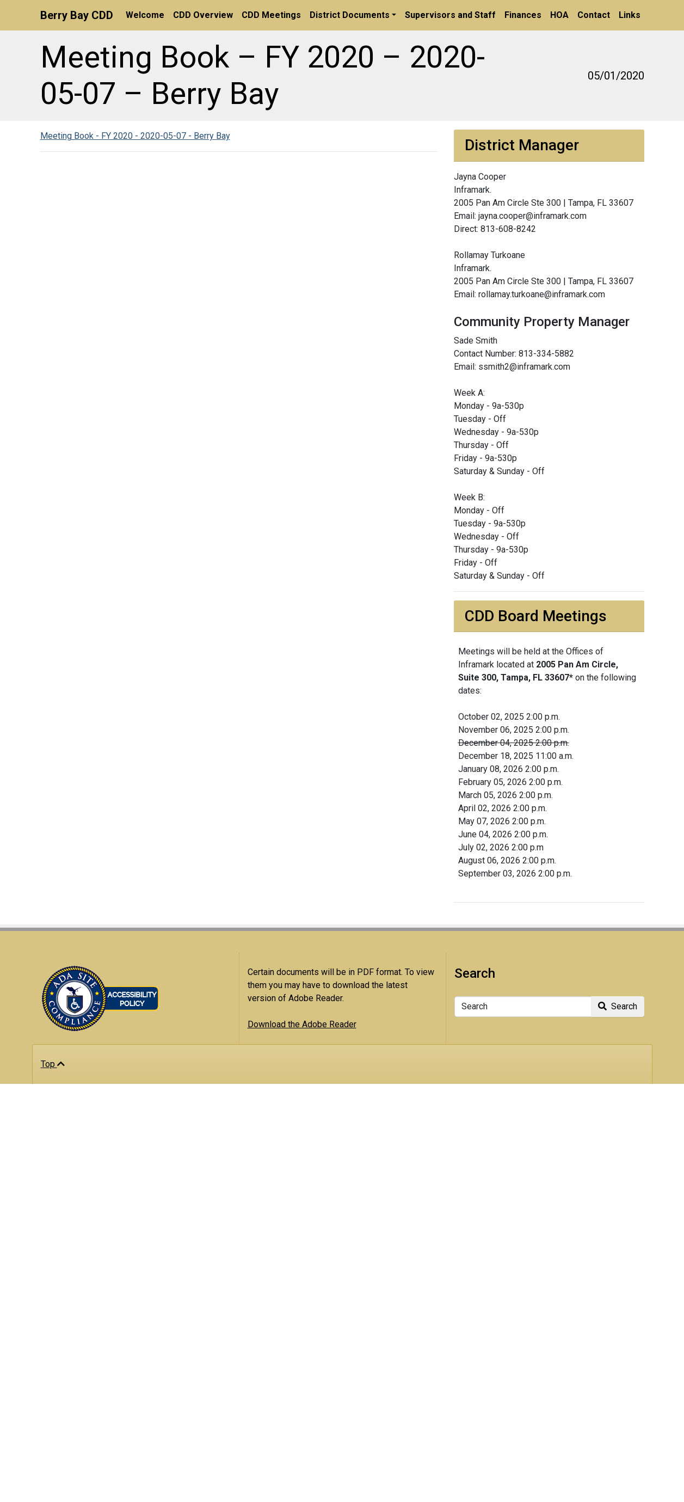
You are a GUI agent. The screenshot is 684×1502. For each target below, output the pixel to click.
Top (53, 1064)
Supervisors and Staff (450, 15)
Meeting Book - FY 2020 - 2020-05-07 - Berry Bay (135, 136)
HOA (559, 15)
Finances (522, 15)
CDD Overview (203, 15)
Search (617, 1006)
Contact (593, 15)
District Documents (350, 15)
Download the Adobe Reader (302, 1024)
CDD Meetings (271, 15)
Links (629, 15)
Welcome (145, 15)
